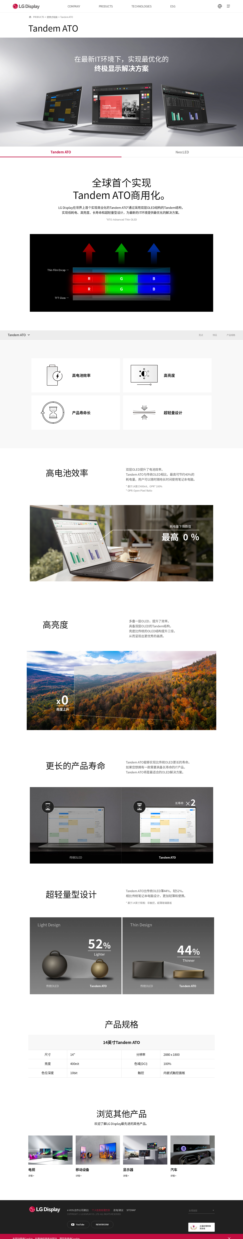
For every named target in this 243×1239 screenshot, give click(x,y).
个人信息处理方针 (101, 1210)
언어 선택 (220, 6)
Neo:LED (182, 152)
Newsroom (102, 1224)
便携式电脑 (52, 16)
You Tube (78, 1224)
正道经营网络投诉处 (201, 1227)
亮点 (201, 334)
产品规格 (231, 334)
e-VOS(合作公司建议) (78, 1210)
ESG (172, 6)
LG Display (26, 6)
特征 (215, 334)
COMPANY (74, 6)
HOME (30, 16)
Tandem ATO (60, 152)
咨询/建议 (118, 1210)
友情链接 (193, 1210)
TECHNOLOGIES (141, 6)
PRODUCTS (106, 6)
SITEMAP (131, 1210)
